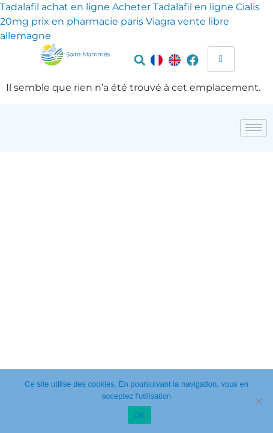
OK (139, 415)
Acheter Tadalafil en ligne (172, 7)
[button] (140, 60)
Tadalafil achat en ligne (55, 7)
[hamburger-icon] (221, 59)
